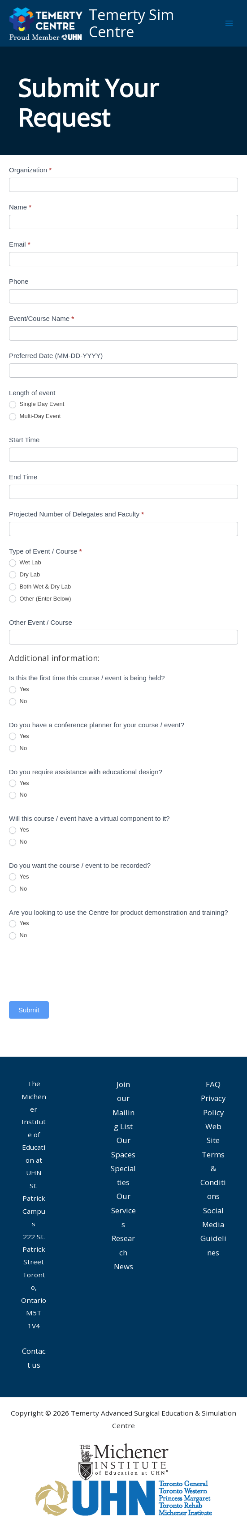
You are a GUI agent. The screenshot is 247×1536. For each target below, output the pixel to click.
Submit (28, 1010)
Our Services (123, 1210)
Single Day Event (36, 404)
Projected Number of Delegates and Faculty (76, 514)
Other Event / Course (40, 622)
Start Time (24, 440)
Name (20, 207)
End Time (23, 477)
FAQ (213, 1084)
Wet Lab (25, 563)
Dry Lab (24, 575)
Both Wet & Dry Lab (40, 587)
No (18, 701)
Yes (19, 689)
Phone (18, 281)
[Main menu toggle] (229, 23)
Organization (30, 170)
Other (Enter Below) (40, 599)
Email (19, 244)
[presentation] (77, 970)
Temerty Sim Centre (131, 23)
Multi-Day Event (35, 416)
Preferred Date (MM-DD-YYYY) (56, 355)
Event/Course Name (41, 318)
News (123, 1266)
